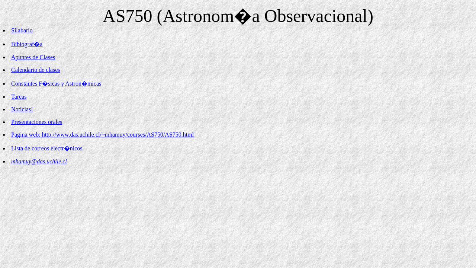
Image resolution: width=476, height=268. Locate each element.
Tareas (19, 96)
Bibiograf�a (26, 44)
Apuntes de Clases (33, 57)
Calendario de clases (35, 70)
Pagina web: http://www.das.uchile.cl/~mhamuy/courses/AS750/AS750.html (102, 134)
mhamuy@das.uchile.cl (39, 161)
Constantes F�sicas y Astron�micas (56, 83)
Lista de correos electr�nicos (46, 148)
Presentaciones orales (36, 122)
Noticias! (22, 109)
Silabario (22, 30)
